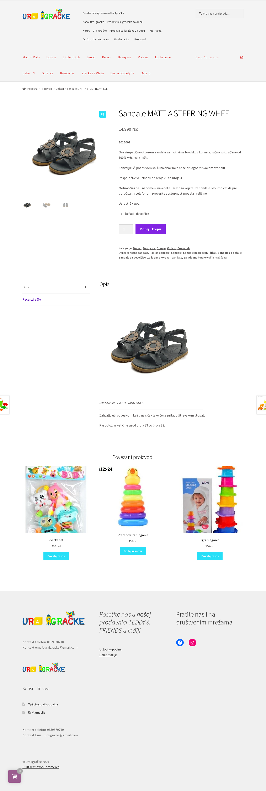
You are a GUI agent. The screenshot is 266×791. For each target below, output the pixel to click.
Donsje (51, 57)
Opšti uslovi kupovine (96, 39)
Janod (91, 57)
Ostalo (145, 73)
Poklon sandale (160, 253)
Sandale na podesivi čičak (199, 253)
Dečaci (106, 57)
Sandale (176, 253)
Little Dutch (71, 57)
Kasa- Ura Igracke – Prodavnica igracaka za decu (113, 22)
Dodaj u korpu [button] (133, 551)
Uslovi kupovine (110, 649)
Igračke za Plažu (92, 73)
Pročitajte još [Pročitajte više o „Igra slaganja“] (210, 556)
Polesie (143, 57)
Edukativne (163, 57)
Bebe (26, 73)
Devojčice (124, 57)
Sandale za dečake (230, 253)
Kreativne (67, 73)
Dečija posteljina (122, 73)
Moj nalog (156, 30)
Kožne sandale (138, 253)
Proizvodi (140, 39)
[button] (102, 114)
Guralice (47, 73)
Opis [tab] (25, 287)
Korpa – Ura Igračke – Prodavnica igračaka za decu (114, 30)
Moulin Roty (31, 57)
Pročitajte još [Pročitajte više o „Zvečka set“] (56, 556)
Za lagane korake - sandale (164, 257)
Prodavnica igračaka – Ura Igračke (103, 13)
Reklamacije (121, 39)
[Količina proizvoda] (126, 229)
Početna (32, 89)
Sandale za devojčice (132, 257)
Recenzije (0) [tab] (31, 299)
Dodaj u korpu (150, 229)
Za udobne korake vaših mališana (205, 257)
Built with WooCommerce (40, 767)
